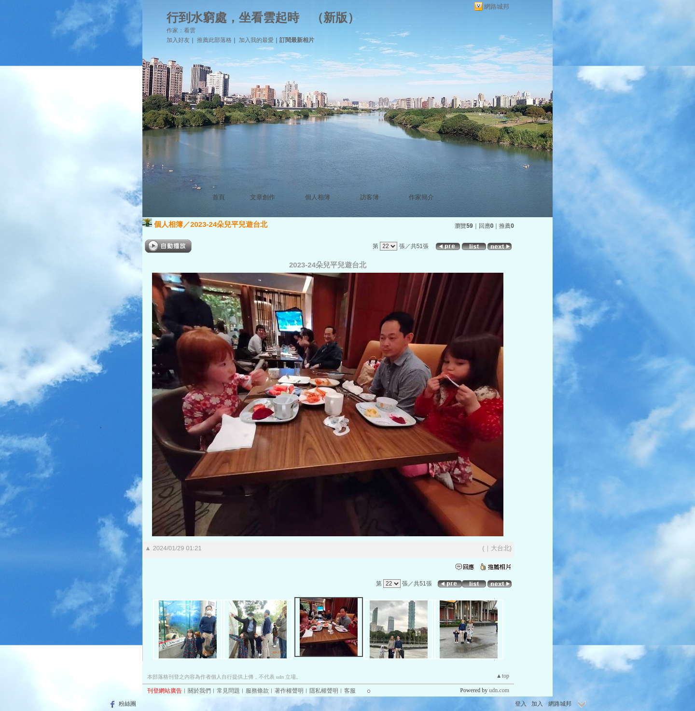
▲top (502, 675)
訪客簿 (369, 197)
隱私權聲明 (323, 690)
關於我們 (199, 690)
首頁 (218, 197)
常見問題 (228, 690)
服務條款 (257, 690)
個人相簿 (317, 197)
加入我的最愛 (256, 40)
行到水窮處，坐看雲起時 (233, 17)
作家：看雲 (181, 30)
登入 (521, 703)
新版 (335, 17)
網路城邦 (496, 6)
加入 (537, 703)
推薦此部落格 (214, 40)
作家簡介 (421, 197)
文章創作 (262, 197)
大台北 (500, 548)
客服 (350, 690)
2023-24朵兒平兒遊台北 (228, 224)
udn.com (499, 690)
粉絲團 (127, 703)
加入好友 (178, 40)
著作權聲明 (289, 690)
